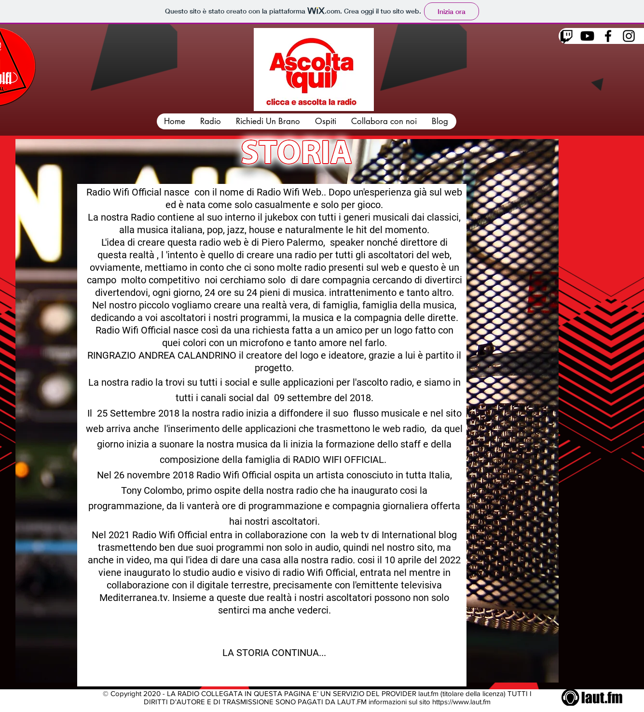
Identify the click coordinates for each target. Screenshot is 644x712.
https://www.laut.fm (461, 702)
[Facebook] (608, 36)
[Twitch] (567, 36)
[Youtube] (587, 36)
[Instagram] (629, 36)
